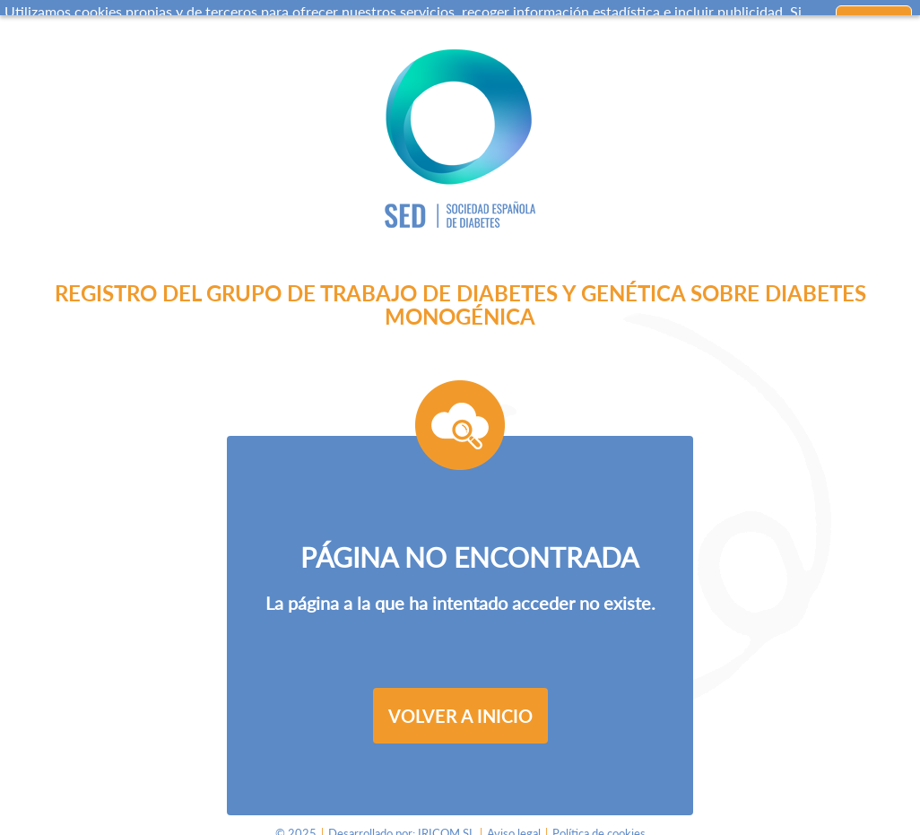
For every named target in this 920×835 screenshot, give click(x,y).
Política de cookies (599, 827)
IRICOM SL (446, 827)
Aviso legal (514, 827)
